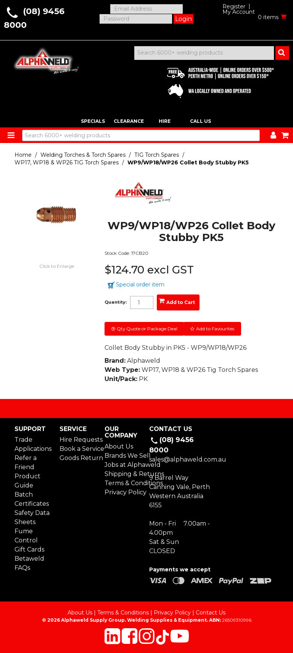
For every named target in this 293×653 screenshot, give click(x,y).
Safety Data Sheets (32, 517)
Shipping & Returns (124, 474)
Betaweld (29, 558)
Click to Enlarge (56, 266)
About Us (119, 446)
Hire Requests (79, 439)
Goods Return (79, 458)
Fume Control (26, 536)
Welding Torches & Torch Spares (83, 154)
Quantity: (116, 302)
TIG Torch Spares (156, 154)
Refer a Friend (25, 462)
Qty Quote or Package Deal (147, 328)
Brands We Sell (124, 455)
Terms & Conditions (124, 483)
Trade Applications (33, 444)
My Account (238, 11)
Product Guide (27, 481)
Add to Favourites (215, 328)
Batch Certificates (31, 499)
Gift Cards (29, 549)
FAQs (22, 567)
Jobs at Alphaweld (124, 464)
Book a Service (79, 448)
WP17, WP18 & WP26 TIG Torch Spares (66, 162)
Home (23, 154)
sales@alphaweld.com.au (187, 459)
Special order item (140, 284)
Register (233, 6)
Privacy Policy (124, 492)
